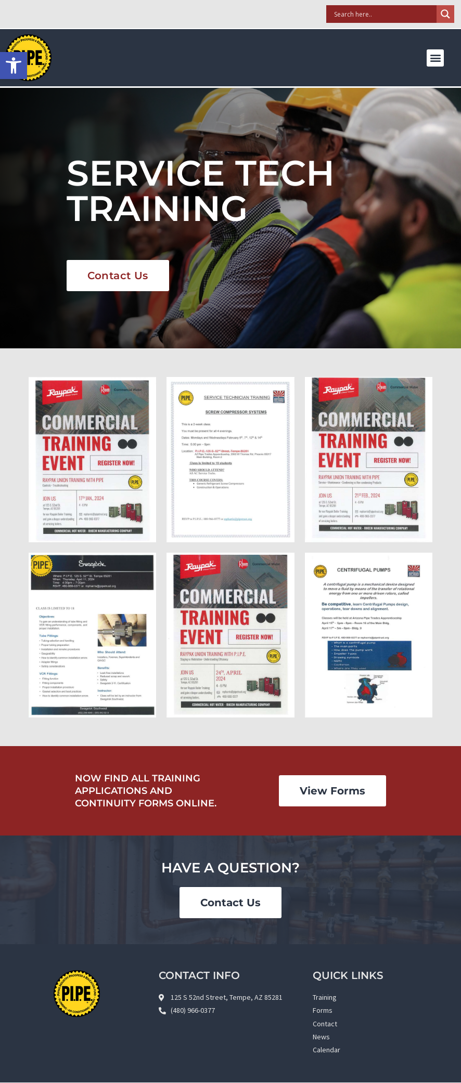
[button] (435, 58)
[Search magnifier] (445, 14)
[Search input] (384, 14)
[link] (13, 65)
